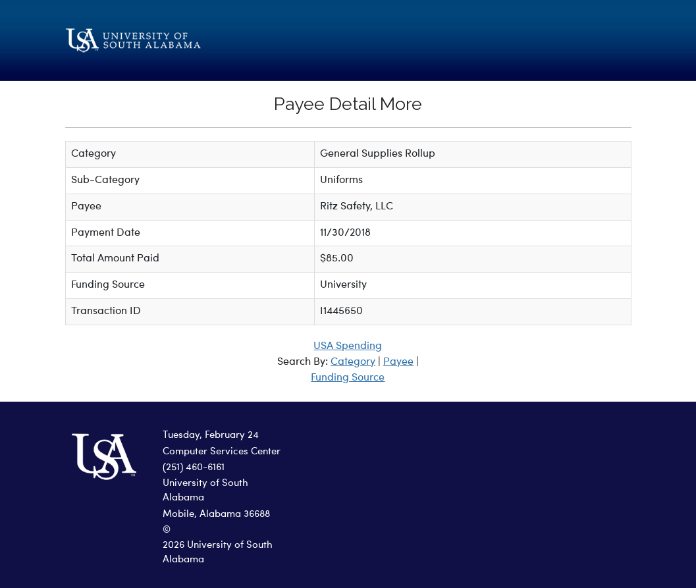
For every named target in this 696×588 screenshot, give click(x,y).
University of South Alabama (205, 491)
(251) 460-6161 (194, 468)
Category (353, 362)
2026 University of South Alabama (218, 553)
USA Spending (347, 346)
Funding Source (348, 378)
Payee (398, 362)
